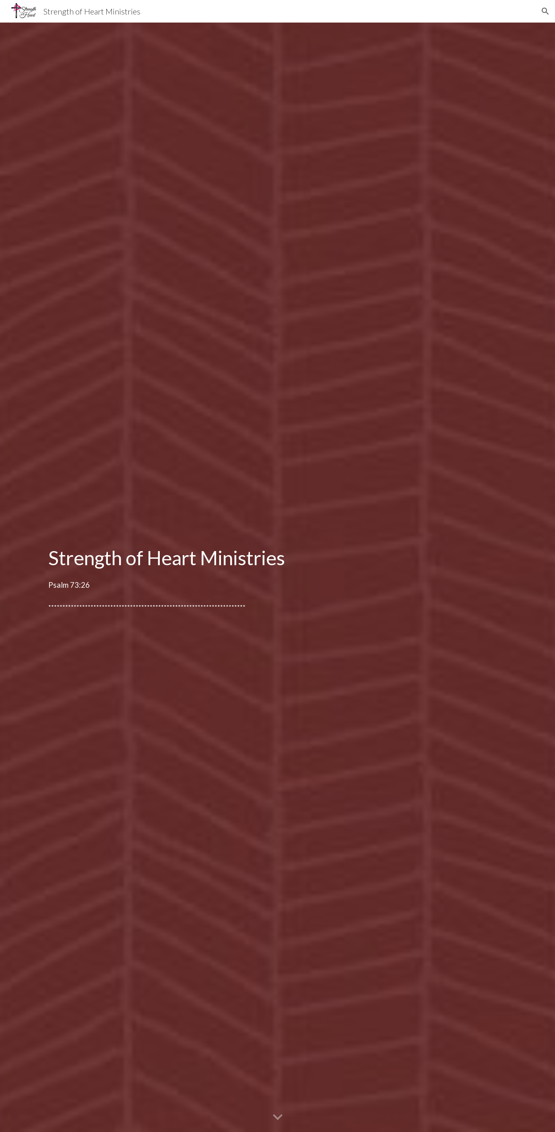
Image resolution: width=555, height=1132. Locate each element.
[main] (277, 566)
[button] (545, 11)
